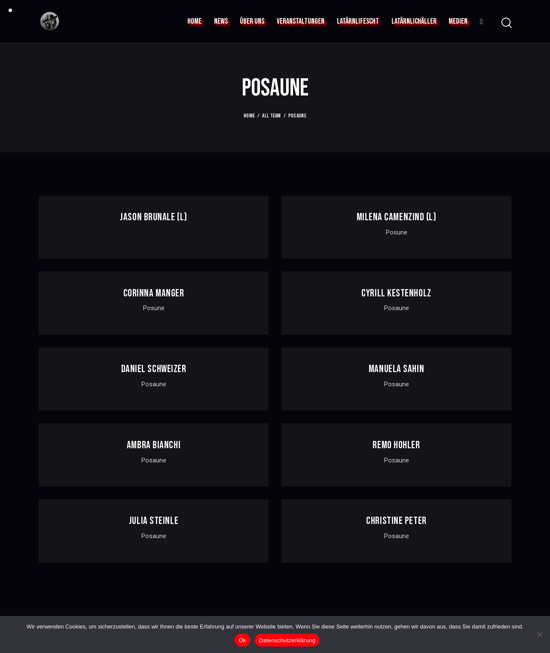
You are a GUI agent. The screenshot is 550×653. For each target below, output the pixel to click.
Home (249, 115)
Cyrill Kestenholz (396, 293)
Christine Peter (396, 521)
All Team (271, 115)
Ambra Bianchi (153, 445)
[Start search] (506, 23)
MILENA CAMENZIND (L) (397, 217)
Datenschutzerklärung (287, 640)
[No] (539, 634)
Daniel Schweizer (153, 369)
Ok (242, 640)
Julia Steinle (153, 521)
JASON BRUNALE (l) (153, 217)
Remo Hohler (396, 445)
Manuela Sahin (396, 369)
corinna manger (153, 293)
